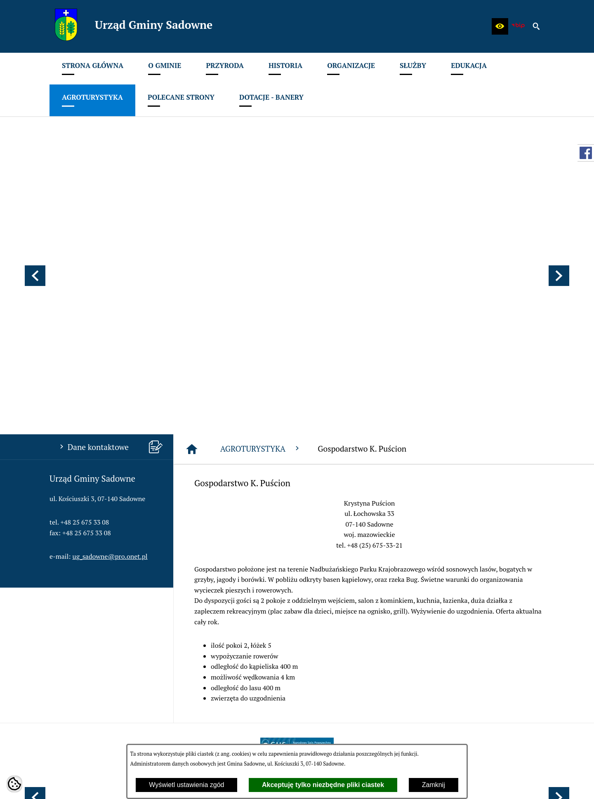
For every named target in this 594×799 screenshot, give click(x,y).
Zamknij (433, 784)
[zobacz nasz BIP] (518, 26)
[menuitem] (93, 68)
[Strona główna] (192, 232)
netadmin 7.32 (523, 782)
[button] (500, 26)
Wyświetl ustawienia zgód (186, 784)
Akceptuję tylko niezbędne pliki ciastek (323, 784)
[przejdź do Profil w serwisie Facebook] (586, 153)
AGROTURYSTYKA (261, 232)
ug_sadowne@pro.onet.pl (110, 339)
